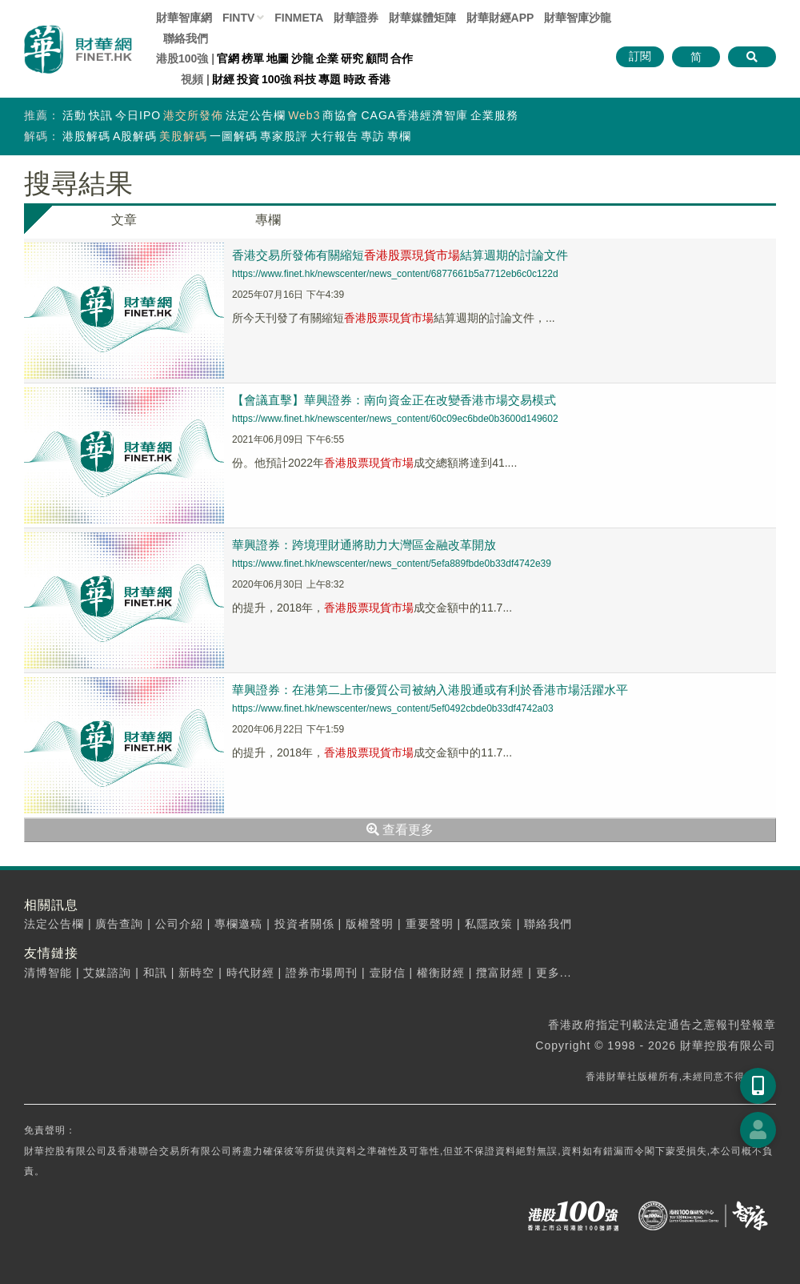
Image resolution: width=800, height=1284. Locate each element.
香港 (379, 79)
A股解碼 (135, 136)
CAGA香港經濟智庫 (414, 115)
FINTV (238, 17)
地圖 (277, 58)
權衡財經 (441, 972)
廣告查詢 (119, 923)
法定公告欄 (256, 115)
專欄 (399, 136)
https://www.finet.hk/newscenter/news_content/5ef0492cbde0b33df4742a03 (393, 708)
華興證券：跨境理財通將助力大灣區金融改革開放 (364, 545)
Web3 (304, 115)
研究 (352, 58)
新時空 (196, 972)
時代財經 (250, 972)
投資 (248, 79)
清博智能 (48, 972)
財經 (223, 79)
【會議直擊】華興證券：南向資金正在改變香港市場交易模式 (394, 400)
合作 (401, 58)
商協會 (340, 115)
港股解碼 (86, 136)
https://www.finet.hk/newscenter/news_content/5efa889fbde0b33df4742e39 (391, 563)
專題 (329, 79)
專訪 (373, 136)
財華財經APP (500, 17)
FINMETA (298, 17)
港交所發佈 (193, 115)
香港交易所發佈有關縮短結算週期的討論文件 (400, 255)
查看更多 (400, 830)
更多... (554, 972)
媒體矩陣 (422, 17)
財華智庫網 (184, 17)
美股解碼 (183, 136)
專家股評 (284, 136)
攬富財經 (500, 972)
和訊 (155, 972)
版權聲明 (370, 923)
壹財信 (388, 972)
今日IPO (138, 115)
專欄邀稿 (238, 923)
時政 (354, 79)
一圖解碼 (234, 136)
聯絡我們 (185, 38)
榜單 (253, 58)
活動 (74, 115)
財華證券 (356, 17)
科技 (305, 79)
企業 (327, 58)
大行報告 (334, 136)
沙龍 (302, 58)
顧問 (377, 58)
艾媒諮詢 (107, 972)
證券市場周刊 (322, 972)
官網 (228, 58)
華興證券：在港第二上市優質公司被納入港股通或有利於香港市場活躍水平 (430, 689)
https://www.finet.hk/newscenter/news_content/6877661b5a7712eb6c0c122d (395, 273)
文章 (124, 220)
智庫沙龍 (577, 17)
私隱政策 (489, 923)
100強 (276, 79)
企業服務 (494, 115)
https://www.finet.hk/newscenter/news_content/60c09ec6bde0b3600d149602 (395, 418)
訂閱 (640, 56)
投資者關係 (304, 923)
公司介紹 (179, 923)
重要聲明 (430, 923)
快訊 (101, 115)
